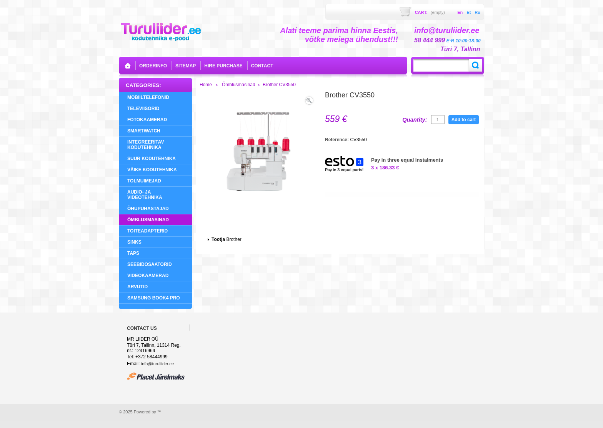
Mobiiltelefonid (148, 97)
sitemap (185, 66)
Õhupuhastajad (148, 208)
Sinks (134, 242)
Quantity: (414, 120)
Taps (133, 253)
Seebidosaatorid (149, 264)
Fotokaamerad (147, 119)
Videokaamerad (147, 275)
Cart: (430, 12)
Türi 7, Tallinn (460, 49)
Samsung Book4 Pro (153, 298)
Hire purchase (223, 66)
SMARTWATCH (143, 131)
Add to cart (463, 119)
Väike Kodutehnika (152, 169)
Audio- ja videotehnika (144, 194)
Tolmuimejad (144, 181)
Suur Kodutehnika (151, 158)
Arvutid (137, 286)
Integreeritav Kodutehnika (145, 144)
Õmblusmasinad (148, 219)
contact (262, 66)
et (468, 12)
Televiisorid (143, 108)
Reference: (337, 139)
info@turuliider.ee (157, 363)
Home (206, 84)
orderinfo (153, 66)
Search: (475, 65)
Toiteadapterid (147, 231)
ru (477, 12)
